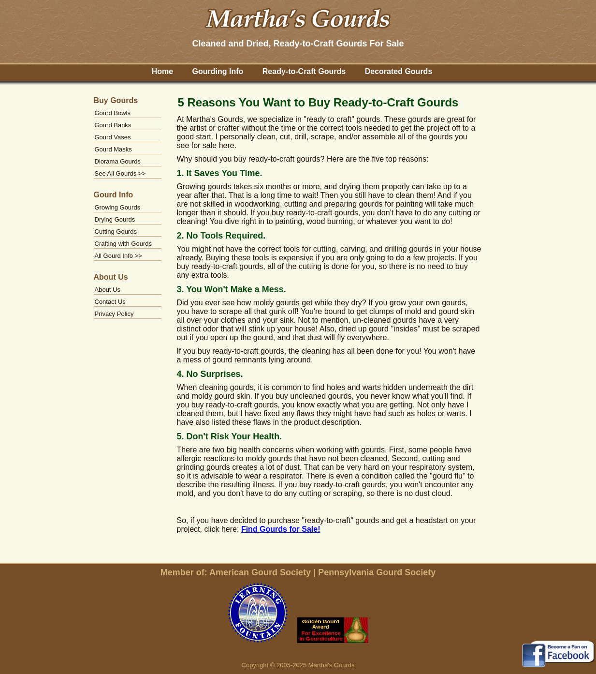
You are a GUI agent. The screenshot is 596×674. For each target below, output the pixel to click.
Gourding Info (218, 71)
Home (162, 71)
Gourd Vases (113, 137)
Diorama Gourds (118, 161)
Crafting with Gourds (123, 243)
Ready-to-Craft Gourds (304, 71)
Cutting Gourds (116, 231)
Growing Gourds (118, 207)
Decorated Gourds (399, 71)
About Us (107, 289)
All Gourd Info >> (118, 255)
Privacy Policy (114, 313)
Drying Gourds (115, 219)
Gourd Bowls (113, 113)
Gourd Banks (113, 125)
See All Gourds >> (120, 173)
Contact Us (110, 301)
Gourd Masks (113, 149)
